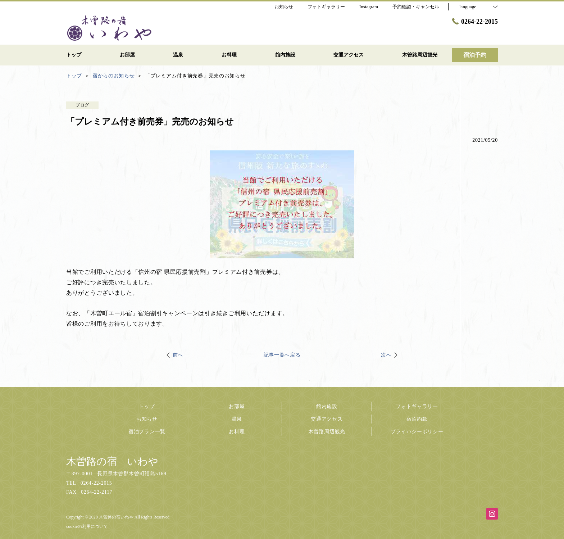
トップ (147, 406)
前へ (178, 355)
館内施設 (326, 406)
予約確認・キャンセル (415, 6)
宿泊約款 (417, 419)
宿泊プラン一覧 (146, 431)
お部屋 (237, 406)
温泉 (237, 419)
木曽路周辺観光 (326, 431)
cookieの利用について (87, 526)
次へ (386, 355)
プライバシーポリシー (417, 431)
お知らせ (147, 419)
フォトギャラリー (417, 406)
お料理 (237, 431)
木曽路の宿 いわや (112, 461)
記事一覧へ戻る (282, 355)
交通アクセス (326, 419)
